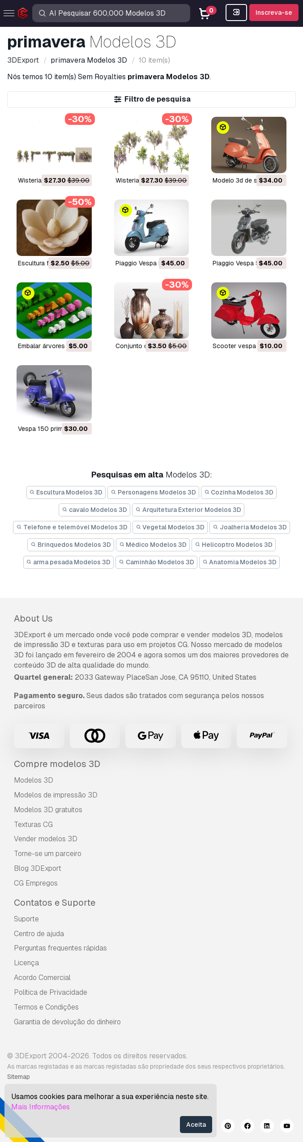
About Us (33, 618)
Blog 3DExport (37, 868)
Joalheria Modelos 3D (250, 527)
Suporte (26, 919)
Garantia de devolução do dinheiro (67, 1022)
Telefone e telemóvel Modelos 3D (72, 527)
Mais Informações (40, 1107)
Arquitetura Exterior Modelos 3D (188, 510)
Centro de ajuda (39, 933)
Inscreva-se (274, 13)
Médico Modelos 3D (153, 545)
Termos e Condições (46, 1007)
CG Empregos (36, 883)
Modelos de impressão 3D (56, 795)
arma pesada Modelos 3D (68, 562)
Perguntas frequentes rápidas (60, 948)
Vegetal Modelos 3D (170, 527)
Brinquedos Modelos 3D (70, 545)
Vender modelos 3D (45, 839)
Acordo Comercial (42, 977)
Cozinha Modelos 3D (239, 492)
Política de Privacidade (50, 992)
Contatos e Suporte (54, 902)
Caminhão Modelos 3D (156, 562)
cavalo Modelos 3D (94, 510)
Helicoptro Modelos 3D (234, 545)
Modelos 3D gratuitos (48, 809)
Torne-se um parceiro (47, 853)
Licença (26, 962)
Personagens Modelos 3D (153, 492)
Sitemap (18, 1077)
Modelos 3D (33, 780)
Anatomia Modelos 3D (239, 562)
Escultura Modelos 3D (66, 492)
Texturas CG (33, 824)
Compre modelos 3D (57, 764)
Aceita (196, 1125)
